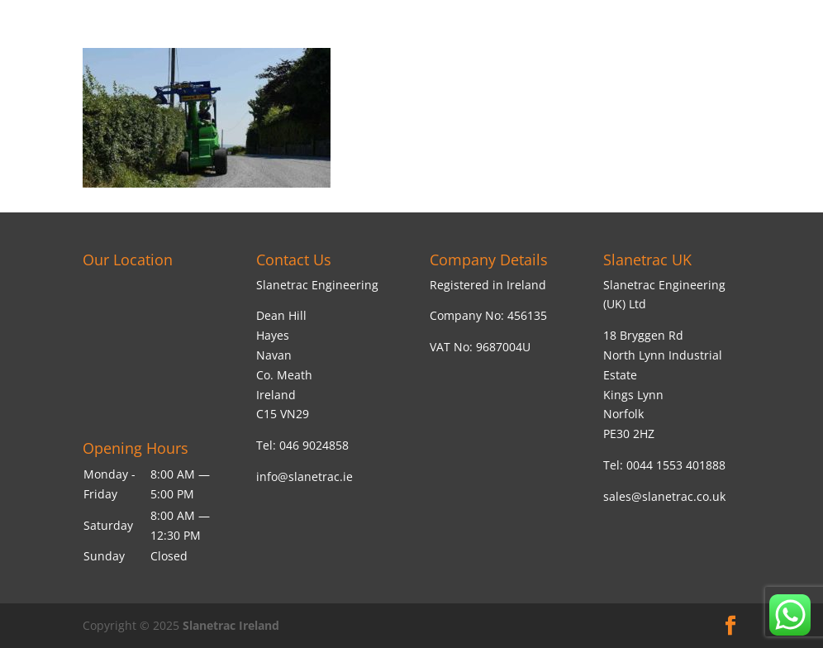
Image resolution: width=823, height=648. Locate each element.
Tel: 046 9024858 (302, 445)
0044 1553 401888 (675, 465)
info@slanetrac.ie (304, 476)
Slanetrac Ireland (231, 625)
